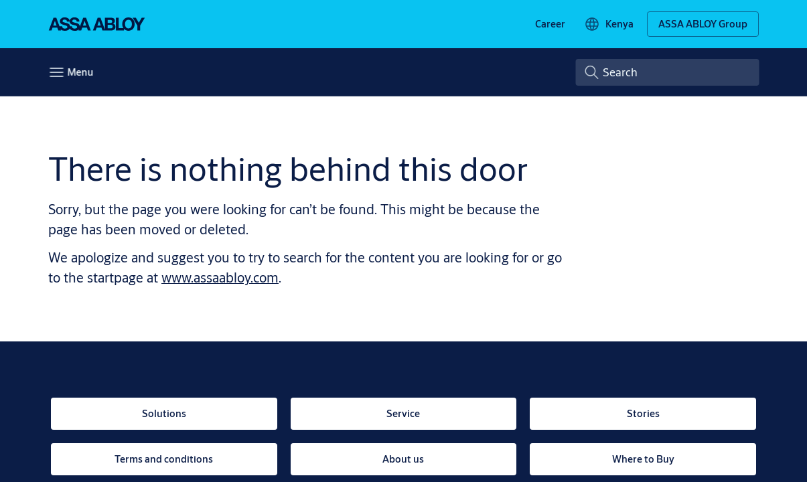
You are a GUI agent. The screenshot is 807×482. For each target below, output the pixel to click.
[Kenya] (609, 24)
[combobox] (667, 72)
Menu (80, 72)
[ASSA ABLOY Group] (703, 24)
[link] (550, 24)
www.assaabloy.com (220, 277)
